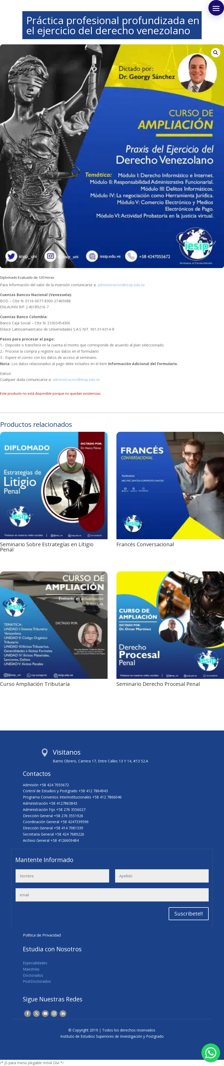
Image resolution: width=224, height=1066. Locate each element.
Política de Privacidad (42, 935)
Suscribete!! (188, 913)
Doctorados (33, 975)
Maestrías (31, 969)
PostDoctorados (37, 981)
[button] (215, 52)
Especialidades (35, 962)
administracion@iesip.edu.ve (121, 284)
